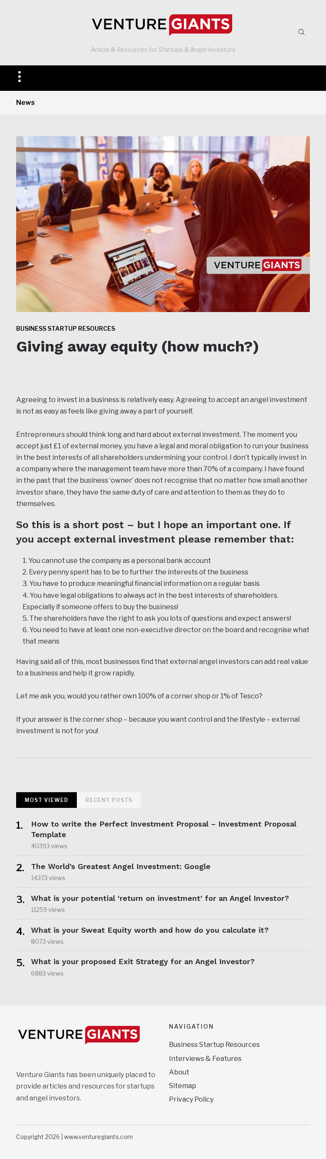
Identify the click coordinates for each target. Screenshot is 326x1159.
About (179, 1072)
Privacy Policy (191, 1099)
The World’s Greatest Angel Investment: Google (123, 866)
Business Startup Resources (65, 328)
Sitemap (182, 1086)
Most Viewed (46, 800)
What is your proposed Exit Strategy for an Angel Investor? (143, 961)
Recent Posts (108, 800)
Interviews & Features (205, 1059)
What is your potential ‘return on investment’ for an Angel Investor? (160, 898)
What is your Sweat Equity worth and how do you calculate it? (150, 930)
